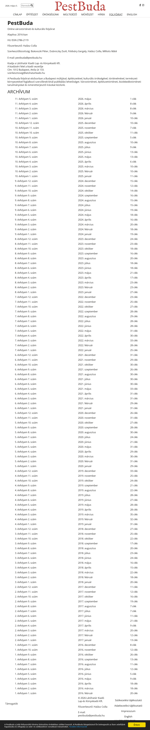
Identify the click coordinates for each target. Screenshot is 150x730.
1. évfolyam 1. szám (25, 693)
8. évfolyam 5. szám (25, 272)
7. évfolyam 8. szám (25, 316)
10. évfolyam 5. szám (26, 156)
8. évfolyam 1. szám (25, 292)
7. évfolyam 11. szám (26, 301)
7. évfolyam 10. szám (26, 306)
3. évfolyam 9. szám (25, 543)
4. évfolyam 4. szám (25, 509)
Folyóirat (115, 14)
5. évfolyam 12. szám (26, 413)
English (132, 14)
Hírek (101, 14)
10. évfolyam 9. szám (26, 137)
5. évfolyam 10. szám (26, 422)
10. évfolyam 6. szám (26, 152)
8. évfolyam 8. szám (25, 258)
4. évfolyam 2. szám (25, 519)
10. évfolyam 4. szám (26, 161)
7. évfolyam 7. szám (25, 321)
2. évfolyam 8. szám (25, 606)
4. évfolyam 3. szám (25, 514)
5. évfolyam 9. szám (25, 427)
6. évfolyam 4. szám (25, 393)
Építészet (32, 14)
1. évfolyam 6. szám (25, 669)
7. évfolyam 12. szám (26, 297)
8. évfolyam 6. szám (25, 268)
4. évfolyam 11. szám (26, 475)
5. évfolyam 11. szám (26, 417)
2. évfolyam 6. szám (25, 616)
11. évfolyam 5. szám (26, 98)
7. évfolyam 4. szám (25, 335)
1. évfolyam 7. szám (25, 664)
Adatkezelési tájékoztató (128, 705)
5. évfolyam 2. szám (25, 461)
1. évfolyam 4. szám (25, 678)
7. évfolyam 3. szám (25, 340)
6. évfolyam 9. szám (25, 369)
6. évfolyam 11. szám (26, 359)
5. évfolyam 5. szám (25, 446)
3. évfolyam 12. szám (26, 529)
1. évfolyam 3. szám (25, 683)
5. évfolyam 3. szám (25, 456)
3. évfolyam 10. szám (26, 538)
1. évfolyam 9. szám (25, 654)
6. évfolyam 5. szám (25, 388)
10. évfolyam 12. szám (27, 123)
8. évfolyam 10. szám (26, 248)
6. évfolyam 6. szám (25, 384)
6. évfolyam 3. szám (25, 398)
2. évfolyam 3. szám (25, 630)
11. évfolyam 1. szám (26, 118)
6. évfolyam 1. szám (25, 408)
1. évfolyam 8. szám (25, 659)
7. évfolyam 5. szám (25, 330)
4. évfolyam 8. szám (25, 490)
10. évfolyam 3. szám (26, 166)
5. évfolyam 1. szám (25, 466)
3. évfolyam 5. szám (25, 562)
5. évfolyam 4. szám (25, 451)
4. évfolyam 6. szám (25, 500)
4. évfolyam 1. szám (25, 524)
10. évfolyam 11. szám (27, 127)
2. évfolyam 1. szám (25, 640)
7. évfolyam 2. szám (25, 345)
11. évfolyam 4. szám (26, 103)
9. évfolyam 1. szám (25, 234)
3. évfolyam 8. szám (25, 548)
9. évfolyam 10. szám (26, 190)
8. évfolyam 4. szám (25, 277)
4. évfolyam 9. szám (25, 485)
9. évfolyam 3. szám (25, 224)
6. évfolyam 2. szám (25, 403)
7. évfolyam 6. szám (25, 326)
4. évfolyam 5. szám (25, 504)
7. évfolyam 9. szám (25, 311)
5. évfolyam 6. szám (25, 442)
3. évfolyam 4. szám (25, 567)
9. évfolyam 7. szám (25, 205)
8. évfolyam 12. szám (26, 239)
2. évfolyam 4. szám (25, 625)
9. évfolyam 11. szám (26, 185)
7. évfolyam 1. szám (25, 350)
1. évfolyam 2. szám (25, 688)
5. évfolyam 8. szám (25, 432)
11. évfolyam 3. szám (26, 108)
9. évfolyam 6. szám (25, 210)
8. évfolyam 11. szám (26, 243)
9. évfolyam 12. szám (26, 181)
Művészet (87, 14)
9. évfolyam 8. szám (25, 200)
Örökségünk (50, 14)
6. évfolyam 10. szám (26, 364)
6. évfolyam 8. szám (25, 374)
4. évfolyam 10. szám (26, 480)
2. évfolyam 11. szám (26, 591)
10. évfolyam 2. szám (26, 171)
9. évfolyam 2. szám (25, 229)
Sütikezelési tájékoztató (128, 700)
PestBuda (20, 23)
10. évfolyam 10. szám (27, 132)
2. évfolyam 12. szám (26, 587)
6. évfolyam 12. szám (26, 355)
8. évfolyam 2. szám (25, 287)
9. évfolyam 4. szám (25, 219)
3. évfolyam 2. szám (25, 577)
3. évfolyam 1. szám (25, 582)
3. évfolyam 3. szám (25, 572)
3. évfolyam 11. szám (26, 533)
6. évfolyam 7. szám (25, 379)
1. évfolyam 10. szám (26, 649)
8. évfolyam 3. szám (25, 282)
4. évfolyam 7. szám (25, 495)
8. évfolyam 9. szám (25, 253)
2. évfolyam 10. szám (26, 596)
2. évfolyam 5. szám (25, 620)
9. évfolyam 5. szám (25, 214)
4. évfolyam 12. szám (26, 471)
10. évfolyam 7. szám (26, 147)
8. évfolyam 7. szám (25, 263)
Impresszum (128, 711)
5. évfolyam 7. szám (25, 437)
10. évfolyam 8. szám (26, 142)
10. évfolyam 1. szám (26, 176)
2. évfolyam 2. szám (25, 635)
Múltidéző (70, 14)
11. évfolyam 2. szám (26, 113)
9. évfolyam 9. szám (25, 195)
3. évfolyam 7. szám (25, 553)
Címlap (17, 14)
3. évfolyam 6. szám (25, 558)
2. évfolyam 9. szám (25, 601)
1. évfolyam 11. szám (26, 645)
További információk (104, 727)
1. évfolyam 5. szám (25, 674)
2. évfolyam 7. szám (25, 611)
